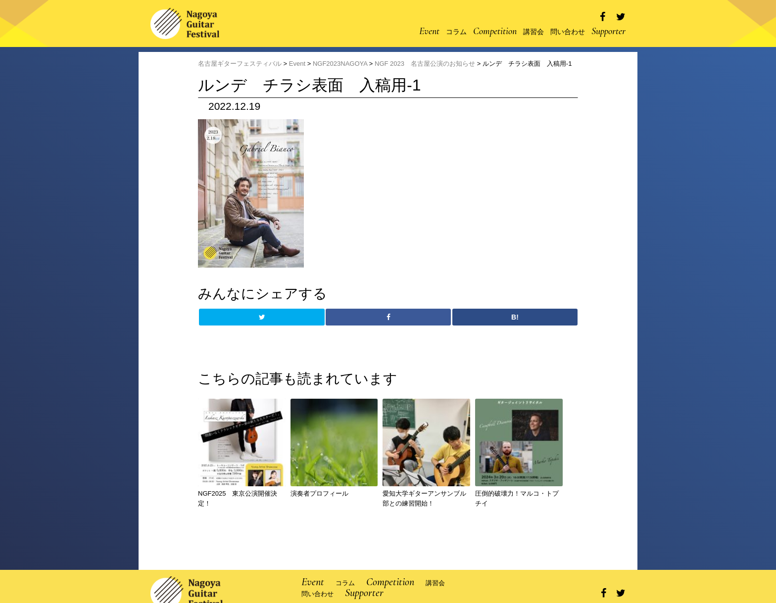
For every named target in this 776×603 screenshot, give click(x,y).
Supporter (608, 31)
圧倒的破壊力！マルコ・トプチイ (517, 499)
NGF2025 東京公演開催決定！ (237, 499)
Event (429, 31)
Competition (495, 31)
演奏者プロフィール (319, 493)
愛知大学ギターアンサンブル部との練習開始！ (424, 499)
